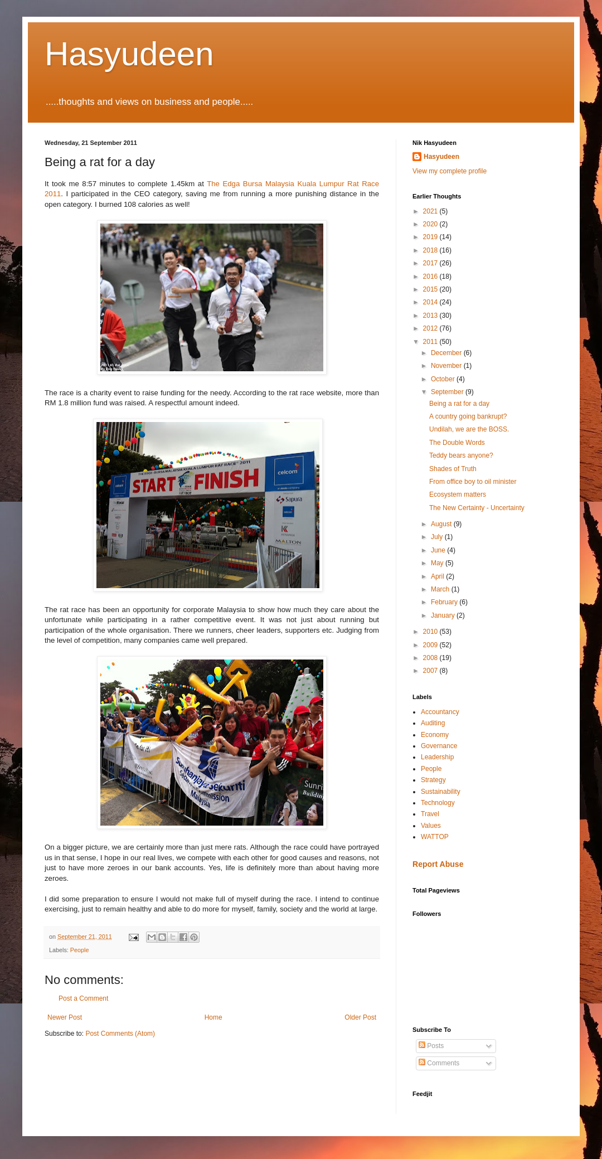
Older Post (360, 1017)
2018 (431, 250)
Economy (435, 735)
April (438, 576)
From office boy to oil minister (473, 482)
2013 (431, 315)
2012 (431, 328)
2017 (431, 263)
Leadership (437, 757)
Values (431, 826)
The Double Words (457, 443)
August (442, 524)
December (447, 353)
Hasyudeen (129, 53)
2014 (431, 302)
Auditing (433, 723)
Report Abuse (437, 864)
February (445, 602)
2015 (431, 289)
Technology (438, 803)
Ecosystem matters (457, 494)
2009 (431, 645)
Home (213, 1017)
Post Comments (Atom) (120, 1033)
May (438, 563)
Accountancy (440, 712)
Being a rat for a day (459, 404)
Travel (430, 814)
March (441, 589)
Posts (431, 1046)
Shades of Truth (453, 469)
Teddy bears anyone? (461, 455)
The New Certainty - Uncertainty (477, 508)
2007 (431, 671)
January (444, 615)
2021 (431, 211)
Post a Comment (83, 998)
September (448, 392)
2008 (431, 658)
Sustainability (440, 792)
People (79, 950)
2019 (431, 237)
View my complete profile (449, 171)
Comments (439, 1063)
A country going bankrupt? (468, 416)
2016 (431, 276)
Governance (439, 746)
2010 (431, 632)
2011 (431, 342)
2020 (431, 224)
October (444, 379)
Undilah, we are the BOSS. (469, 429)
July (438, 537)
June (439, 550)
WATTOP (435, 837)
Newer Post (64, 1017)
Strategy (433, 780)
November (447, 366)
